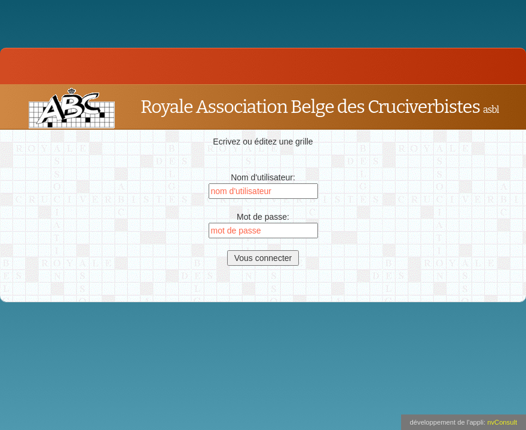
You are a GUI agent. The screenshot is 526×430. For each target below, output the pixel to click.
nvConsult (502, 422)
